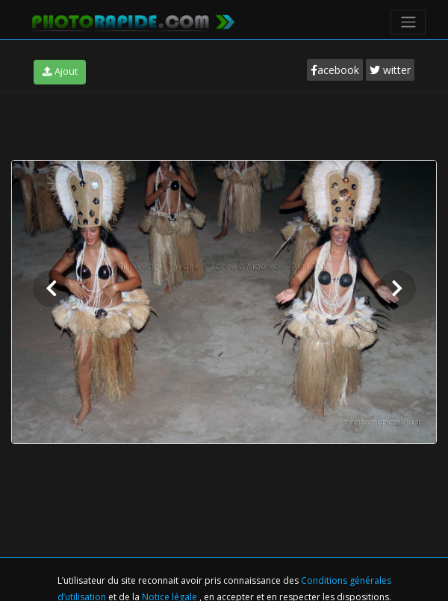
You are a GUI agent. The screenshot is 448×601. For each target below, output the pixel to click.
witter (390, 70)
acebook (335, 70)
